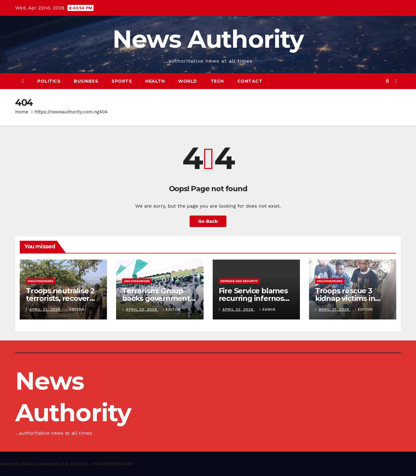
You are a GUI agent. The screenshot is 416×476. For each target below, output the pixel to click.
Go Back (208, 221)
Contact (250, 81)
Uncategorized (40, 281)
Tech (217, 81)
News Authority (208, 39)
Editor (75, 309)
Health (155, 81)
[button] (387, 81)
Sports (122, 81)
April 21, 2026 (335, 309)
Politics (48, 81)
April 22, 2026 (45, 309)
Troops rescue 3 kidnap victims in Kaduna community (350, 298)
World (187, 81)
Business (86, 81)
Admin (267, 309)
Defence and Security (239, 281)
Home (21, 112)
